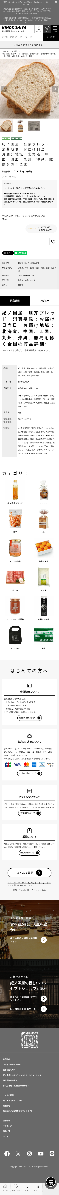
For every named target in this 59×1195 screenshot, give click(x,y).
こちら (43, 890)
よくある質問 (25, 872)
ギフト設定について (27, 813)
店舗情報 (6, 1106)
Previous (4, 89)
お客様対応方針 (9, 1070)
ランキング (7, 1126)
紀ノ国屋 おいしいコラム (13, 1100)
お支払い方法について (27, 773)
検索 (53, 37)
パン (10, 51)
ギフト (5, 1136)
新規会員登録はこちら (27, 718)
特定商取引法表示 (10, 1080)
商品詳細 (15, 300)
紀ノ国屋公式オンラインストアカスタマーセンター (23, 1075)
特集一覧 (6, 1131)
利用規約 (6, 1059)
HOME (4, 51)
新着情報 (6, 1121)
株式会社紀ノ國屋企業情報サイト (23, 940)
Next (55, 89)
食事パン (17, 51)
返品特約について (27, 853)
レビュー (44, 300)
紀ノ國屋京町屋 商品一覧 (23, 1009)
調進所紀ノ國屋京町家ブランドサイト (23, 998)
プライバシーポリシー (11, 1064)
